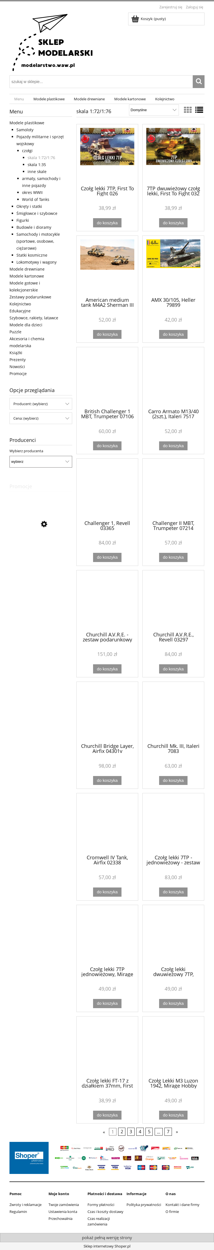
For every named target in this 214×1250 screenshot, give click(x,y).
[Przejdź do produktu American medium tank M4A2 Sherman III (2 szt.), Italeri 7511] (107, 265)
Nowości (17, 366)
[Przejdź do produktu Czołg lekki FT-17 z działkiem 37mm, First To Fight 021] (107, 1046)
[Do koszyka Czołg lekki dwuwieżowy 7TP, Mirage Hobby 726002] (173, 1003)
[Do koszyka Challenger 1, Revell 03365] (107, 557)
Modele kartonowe (26, 276)
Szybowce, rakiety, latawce (33, 317)
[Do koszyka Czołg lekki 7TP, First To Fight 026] (107, 222)
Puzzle (15, 331)
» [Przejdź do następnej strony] (177, 1132)
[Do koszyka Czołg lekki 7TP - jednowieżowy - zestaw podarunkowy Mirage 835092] (173, 892)
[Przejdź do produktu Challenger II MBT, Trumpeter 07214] (173, 488)
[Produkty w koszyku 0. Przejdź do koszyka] (149, 18)
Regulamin (18, 1211)
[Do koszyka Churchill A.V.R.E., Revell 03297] (173, 668)
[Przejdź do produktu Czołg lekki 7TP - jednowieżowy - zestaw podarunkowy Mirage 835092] (173, 823)
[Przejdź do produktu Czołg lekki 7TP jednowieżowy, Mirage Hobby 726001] (107, 935)
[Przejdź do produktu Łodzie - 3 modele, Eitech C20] (41, 549)
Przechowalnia (60, 1218)
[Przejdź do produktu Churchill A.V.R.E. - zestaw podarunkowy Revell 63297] (107, 600)
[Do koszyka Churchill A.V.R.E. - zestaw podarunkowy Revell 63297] (107, 668)
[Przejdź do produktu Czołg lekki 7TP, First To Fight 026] (107, 154)
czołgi (27, 150)
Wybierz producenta (26, 451)
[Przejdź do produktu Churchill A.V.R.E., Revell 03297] (173, 600)
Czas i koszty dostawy (105, 1211)
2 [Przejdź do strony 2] (122, 1132)
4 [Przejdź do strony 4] (140, 1132)
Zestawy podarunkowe (30, 297)
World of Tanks (35, 199)
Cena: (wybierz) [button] (25, 418)
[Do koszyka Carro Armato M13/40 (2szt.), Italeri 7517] (173, 446)
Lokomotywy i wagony (36, 262)
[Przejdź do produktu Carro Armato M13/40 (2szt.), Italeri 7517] (173, 377)
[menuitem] (19, 99)
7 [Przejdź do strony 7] (168, 1132)
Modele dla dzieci (25, 324)
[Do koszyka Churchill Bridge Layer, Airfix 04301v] (107, 780)
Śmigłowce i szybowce (36, 213)
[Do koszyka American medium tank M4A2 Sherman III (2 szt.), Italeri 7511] (107, 334)
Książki (15, 352)
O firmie (172, 1211)
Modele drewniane (27, 269)
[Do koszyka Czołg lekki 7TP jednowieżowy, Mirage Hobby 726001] (107, 1003)
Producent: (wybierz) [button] (30, 403)
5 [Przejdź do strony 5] (149, 1132)
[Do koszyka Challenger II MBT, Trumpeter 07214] (173, 557)
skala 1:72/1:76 (41, 157)
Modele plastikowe (26, 122)
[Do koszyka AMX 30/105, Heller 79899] (173, 334)
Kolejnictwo (20, 304)
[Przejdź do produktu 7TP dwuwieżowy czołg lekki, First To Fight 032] (173, 154)
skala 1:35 (37, 164)
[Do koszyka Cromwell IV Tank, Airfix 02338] (107, 892)
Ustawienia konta (62, 1211)
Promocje (18, 373)
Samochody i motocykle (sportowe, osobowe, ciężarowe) (38, 241)
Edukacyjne (20, 310)
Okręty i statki (29, 206)
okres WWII (32, 192)
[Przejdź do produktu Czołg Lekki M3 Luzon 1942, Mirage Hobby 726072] (173, 1046)
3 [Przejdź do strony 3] (131, 1132)
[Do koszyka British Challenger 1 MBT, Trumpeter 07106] (107, 446)
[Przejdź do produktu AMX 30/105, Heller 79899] (173, 265)
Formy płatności (100, 1204)
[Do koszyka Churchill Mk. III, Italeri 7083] (173, 780)
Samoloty (24, 129)
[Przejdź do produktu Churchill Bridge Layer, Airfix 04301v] (107, 711)
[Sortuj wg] (154, 110)
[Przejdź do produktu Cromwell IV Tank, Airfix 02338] (107, 823)
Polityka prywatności (144, 1204)
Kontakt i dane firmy (183, 1204)
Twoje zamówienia (63, 1204)
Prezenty (17, 359)
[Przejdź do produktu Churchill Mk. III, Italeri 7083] (173, 711)
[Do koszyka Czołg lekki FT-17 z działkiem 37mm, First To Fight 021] (107, 1115)
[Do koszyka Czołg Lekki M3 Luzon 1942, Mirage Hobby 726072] (173, 1115)
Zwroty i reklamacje (25, 1204)
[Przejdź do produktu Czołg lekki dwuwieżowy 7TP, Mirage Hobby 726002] (173, 935)
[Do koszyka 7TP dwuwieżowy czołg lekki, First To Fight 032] (173, 222)
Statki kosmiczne (31, 255)
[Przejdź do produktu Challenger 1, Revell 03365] (107, 488)
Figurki (22, 220)
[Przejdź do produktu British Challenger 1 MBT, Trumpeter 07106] (107, 377)
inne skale (37, 171)
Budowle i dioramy (33, 227)
